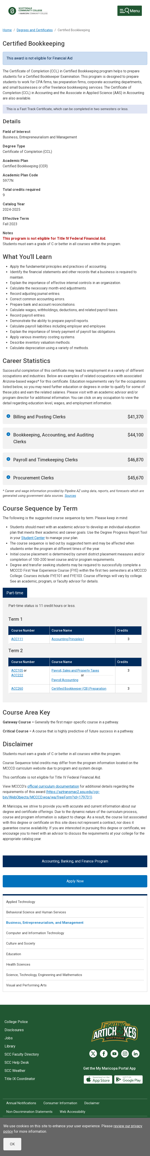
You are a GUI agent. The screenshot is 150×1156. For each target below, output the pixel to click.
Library (10, 1046)
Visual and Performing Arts (26, 985)
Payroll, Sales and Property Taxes (75, 670)
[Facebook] (104, 1054)
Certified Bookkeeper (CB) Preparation (79, 688)
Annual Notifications (21, 1103)
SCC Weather (15, 1070)
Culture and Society (20, 943)
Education (13, 954)
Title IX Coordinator (20, 1079)
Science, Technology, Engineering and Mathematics (44, 975)
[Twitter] (93, 1054)
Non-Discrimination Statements (29, 1112)
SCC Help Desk (17, 1062)
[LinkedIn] (136, 1054)
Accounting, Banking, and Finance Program (75, 861)
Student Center (33, 538)
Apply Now (75, 881)
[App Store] (98, 1079)
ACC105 (17, 670)
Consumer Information (60, 1103)
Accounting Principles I (68, 639)
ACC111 (17, 639)
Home (7, 30)
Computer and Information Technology (35, 933)
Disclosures (14, 1030)
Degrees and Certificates (35, 30)
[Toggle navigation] (129, 10)
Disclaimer (92, 1103)
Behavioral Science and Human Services (36, 912)
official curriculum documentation (53, 786)
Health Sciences (18, 964)
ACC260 (17, 688)
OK (12, 1144)
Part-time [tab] (15, 592)
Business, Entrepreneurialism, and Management (44, 923)
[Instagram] (125, 1054)
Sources (70, 496)
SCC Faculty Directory (22, 1054)
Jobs (9, 1038)
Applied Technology (20, 902)
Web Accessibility (72, 1112)
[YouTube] (114, 1054)
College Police (16, 1022)
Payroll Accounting (65, 680)
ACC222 (17, 675)
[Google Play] (128, 1079)
